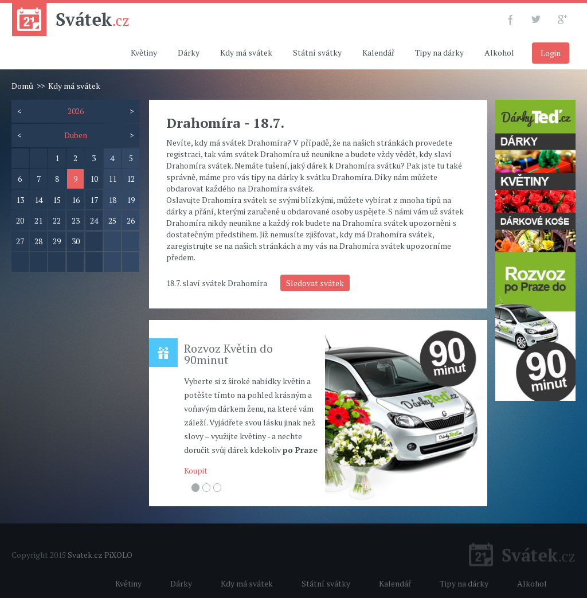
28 (38, 241)
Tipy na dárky (439, 52)
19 (131, 199)
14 (38, 199)
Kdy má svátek (246, 52)
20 (20, 220)
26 (131, 220)
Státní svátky (317, 52)
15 (57, 199)
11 (112, 178)
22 (57, 220)
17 (94, 199)
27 (20, 241)
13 (20, 199)
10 (94, 178)
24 (94, 220)
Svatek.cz (85, 554)
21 (38, 220)
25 (112, 220)
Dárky (188, 52)
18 (112, 199)
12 (131, 178)
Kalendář (378, 52)
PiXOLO (118, 554)
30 (76, 241)
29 (57, 241)
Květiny (144, 52)
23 (76, 220)
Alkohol (499, 52)
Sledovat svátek (315, 282)
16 (76, 199)
